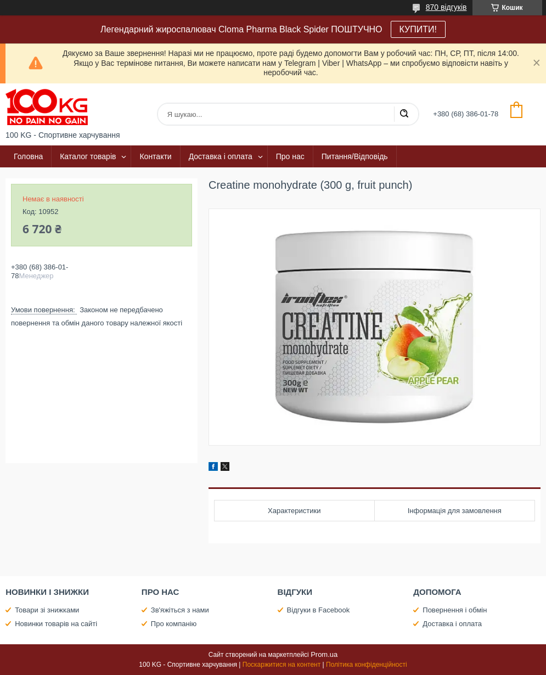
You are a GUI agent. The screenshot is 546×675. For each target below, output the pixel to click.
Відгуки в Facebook (318, 610)
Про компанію (174, 624)
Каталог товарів (88, 156)
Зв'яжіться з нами (180, 610)
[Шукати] (404, 114)
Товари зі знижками (47, 610)
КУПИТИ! (418, 29)
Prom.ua (324, 654)
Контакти (155, 156)
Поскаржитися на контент (281, 664)
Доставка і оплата (220, 156)
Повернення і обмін (455, 610)
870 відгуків (446, 7)
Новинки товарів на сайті (56, 624)
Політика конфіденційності (366, 664)
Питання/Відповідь (355, 156)
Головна (28, 156)
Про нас (290, 156)
